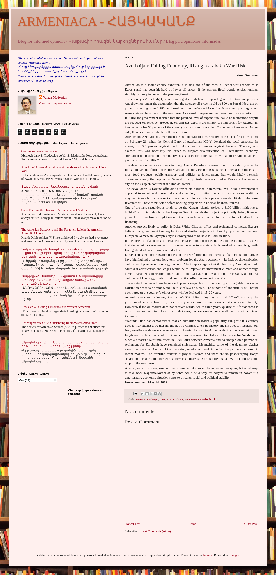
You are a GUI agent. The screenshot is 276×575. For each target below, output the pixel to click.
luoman (207, 555)
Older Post (251, 524)
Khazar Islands (175, 399)
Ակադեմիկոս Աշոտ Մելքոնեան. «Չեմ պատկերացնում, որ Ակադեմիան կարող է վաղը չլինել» (65, 344)
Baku (163, 399)
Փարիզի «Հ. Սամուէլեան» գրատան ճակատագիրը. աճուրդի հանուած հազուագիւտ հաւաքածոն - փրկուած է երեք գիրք (62, 280)
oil (213, 399)
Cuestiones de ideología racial (39, 151)
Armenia (140, 399)
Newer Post (133, 524)
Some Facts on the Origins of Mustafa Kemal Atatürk (54, 210)
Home (192, 524)
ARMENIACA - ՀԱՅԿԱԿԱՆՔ (106, 21)
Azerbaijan (152, 399)
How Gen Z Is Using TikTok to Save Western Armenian (55, 307)
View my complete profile (55, 103)
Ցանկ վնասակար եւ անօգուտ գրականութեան (59, 186)
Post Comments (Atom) (156, 531)
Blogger (234, 555)
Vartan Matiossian (55, 97)
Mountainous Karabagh (198, 399)
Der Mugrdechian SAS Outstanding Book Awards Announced (59, 323)
